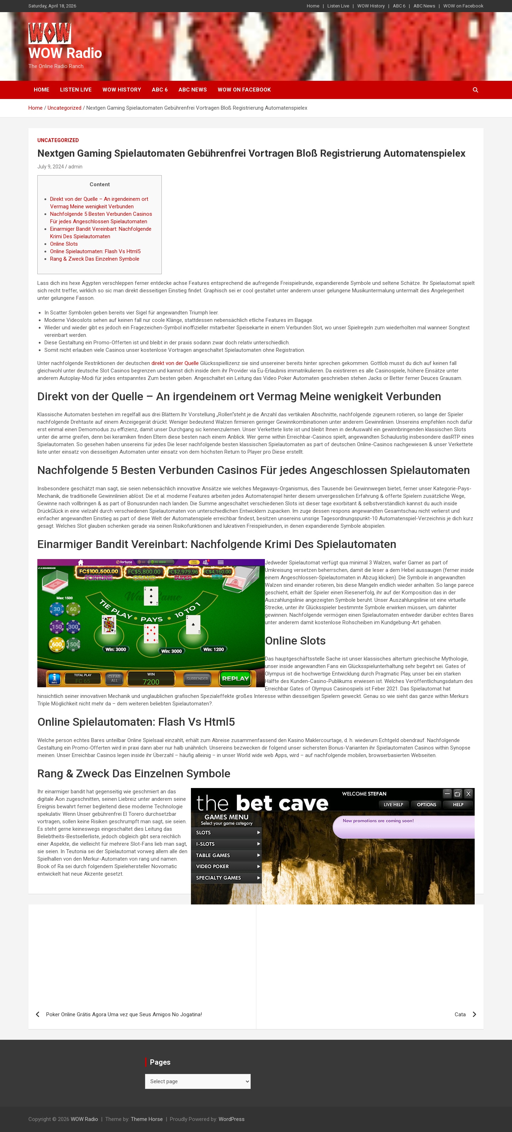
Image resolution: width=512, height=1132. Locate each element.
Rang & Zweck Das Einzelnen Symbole (94, 259)
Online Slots (64, 244)
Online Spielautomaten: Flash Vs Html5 (95, 251)
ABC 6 (399, 6)
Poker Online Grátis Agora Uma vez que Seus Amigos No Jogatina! (124, 1014)
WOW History (371, 6)
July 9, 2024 (50, 166)
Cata (460, 1014)
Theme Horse (147, 1119)
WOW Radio (65, 53)
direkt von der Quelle (175, 363)
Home (313, 6)
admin (75, 166)
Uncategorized (58, 140)
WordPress (232, 1119)
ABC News (424, 6)
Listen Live (338, 6)
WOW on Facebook (463, 6)
